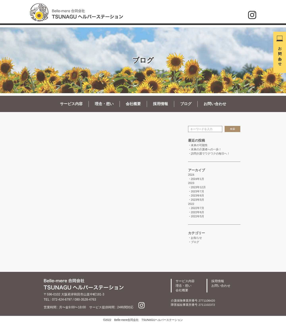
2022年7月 (197, 208)
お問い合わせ (280, 54)
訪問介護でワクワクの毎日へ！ (210, 153)
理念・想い (104, 104)
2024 (191, 174)
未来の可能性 (199, 145)
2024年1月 (197, 178)
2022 (191, 203)
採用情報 (160, 104)
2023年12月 (198, 187)
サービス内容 (71, 104)
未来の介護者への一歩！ (206, 149)
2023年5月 (197, 199)
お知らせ (196, 237)
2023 (191, 183)
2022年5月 (197, 216)
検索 (232, 128)
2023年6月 (197, 195)
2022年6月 (197, 212)
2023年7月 (197, 191)
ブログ (185, 104)
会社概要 (133, 104)
